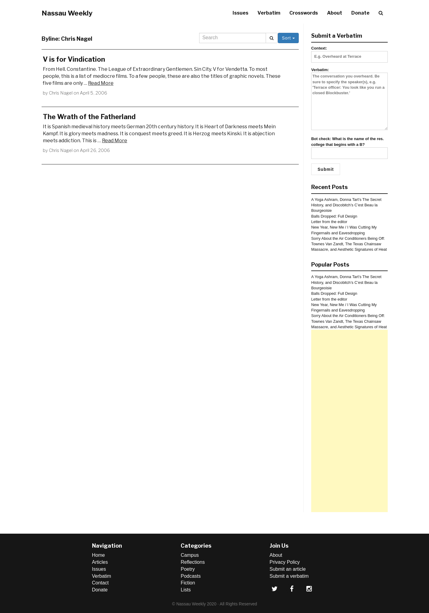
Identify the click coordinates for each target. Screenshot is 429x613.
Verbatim (268, 13)
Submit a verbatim (289, 576)
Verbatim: (349, 99)
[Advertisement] (349, 421)
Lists (186, 589)
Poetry (188, 569)
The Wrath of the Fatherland (89, 117)
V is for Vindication (74, 59)
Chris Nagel (61, 93)
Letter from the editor (329, 221)
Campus (190, 555)
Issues (240, 13)
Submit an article (288, 569)
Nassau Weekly (67, 13)
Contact (100, 582)
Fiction (188, 582)
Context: (349, 52)
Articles (100, 562)
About (334, 13)
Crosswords (303, 13)
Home (98, 555)
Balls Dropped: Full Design (334, 216)
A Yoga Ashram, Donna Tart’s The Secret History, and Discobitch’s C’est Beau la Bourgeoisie (346, 205)
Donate (360, 13)
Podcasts (191, 576)
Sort (288, 38)
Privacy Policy (285, 562)
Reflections (193, 562)
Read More (100, 83)
